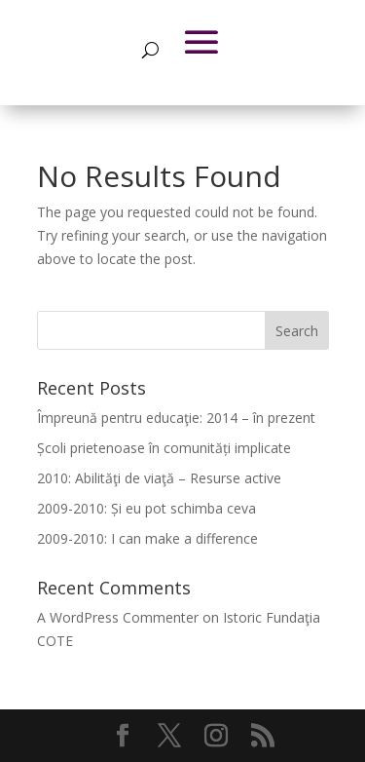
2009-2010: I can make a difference (147, 538)
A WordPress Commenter (118, 617)
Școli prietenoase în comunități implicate (164, 447)
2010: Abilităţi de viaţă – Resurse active (159, 478)
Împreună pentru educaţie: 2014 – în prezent (176, 417)
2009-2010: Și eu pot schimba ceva (146, 508)
